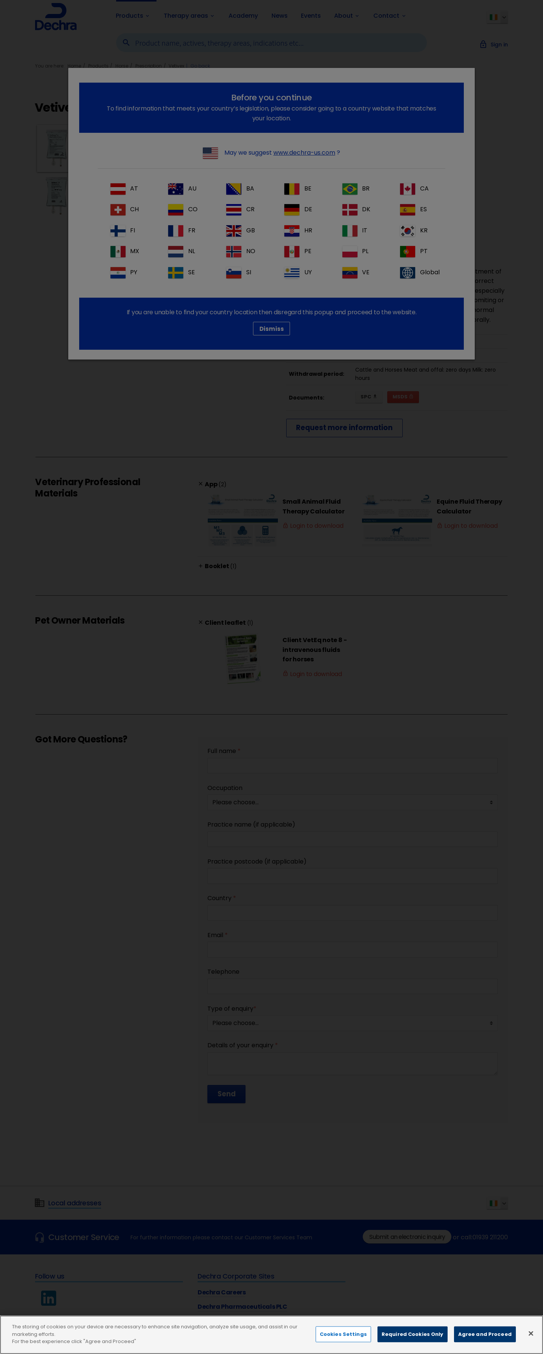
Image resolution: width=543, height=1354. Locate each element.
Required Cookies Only (412, 1334)
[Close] (531, 1333)
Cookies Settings (343, 1334)
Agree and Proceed (485, 1334)
